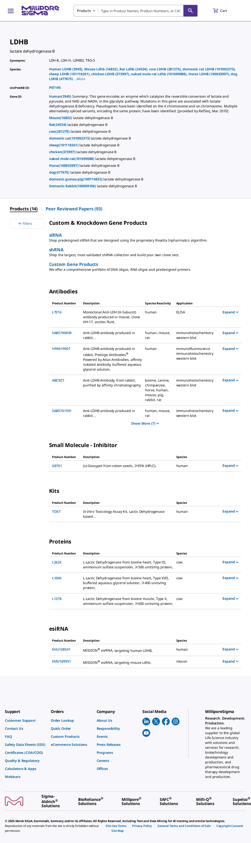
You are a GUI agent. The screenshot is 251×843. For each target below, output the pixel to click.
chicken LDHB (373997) (110, 74)
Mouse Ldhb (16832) (101, 69)
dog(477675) (59, 172)
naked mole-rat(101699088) (72, 158)
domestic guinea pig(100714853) (76, 179)
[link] (25, 720)
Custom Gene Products (73, 264)
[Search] (190, 11)
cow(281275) (60, 131)
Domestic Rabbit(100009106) (73, 186)
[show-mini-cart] (224, 11)
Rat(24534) (58, 124)
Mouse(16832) (61, 117)
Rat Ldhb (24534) (133, 69)
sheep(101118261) (64, 145)
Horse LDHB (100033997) (208, 74)
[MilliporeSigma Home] (40, 10)
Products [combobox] (84, 10)
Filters (24, 223)
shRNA (56, 250)
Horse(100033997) (64, 165)
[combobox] (136, 11)
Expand (230, 312)
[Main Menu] (11, 10)
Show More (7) (145, 423)
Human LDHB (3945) (66, 69)
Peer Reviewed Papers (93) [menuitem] (74, 209)
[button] (79, 78)
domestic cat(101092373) (70, 138)
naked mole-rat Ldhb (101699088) (159, 74)
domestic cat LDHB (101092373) (209, 69)
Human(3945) (60, 96)
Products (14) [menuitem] (24, 209)
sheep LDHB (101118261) (69, 74)
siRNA (55, 235)
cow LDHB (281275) (165, 69)
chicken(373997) (63, 152)
